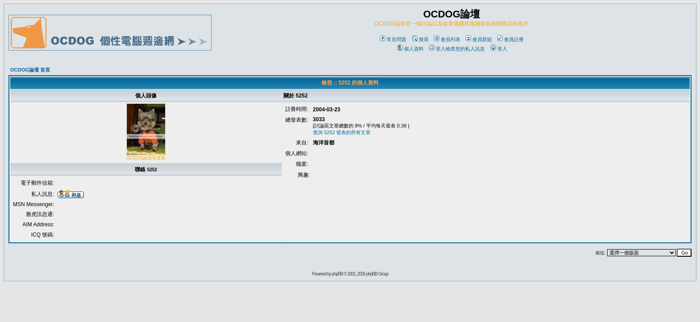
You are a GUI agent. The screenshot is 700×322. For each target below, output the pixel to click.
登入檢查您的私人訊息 (457, 48)
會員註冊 (510, 39)
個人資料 (410, 48)
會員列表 (447, 39)
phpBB (337, 273)
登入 (499, 48)
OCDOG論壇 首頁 (30, 69)
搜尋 (420, 39)
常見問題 (393, 39)
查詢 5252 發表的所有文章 (342, 132)
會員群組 (479, 39)
